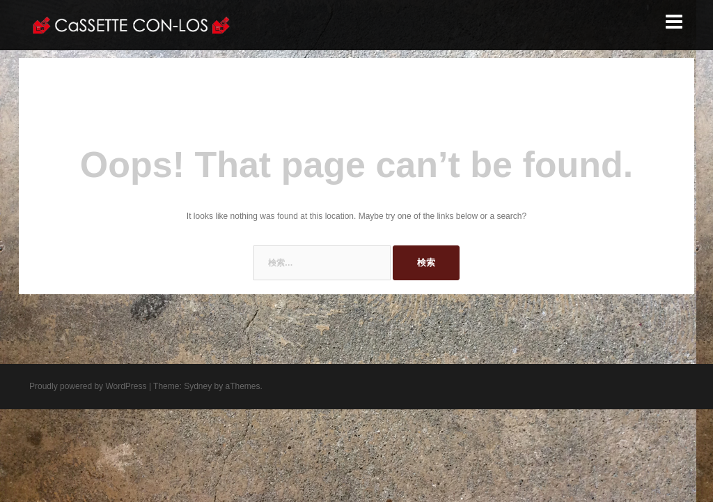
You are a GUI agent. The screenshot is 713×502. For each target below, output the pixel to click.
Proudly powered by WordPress (88, 386)
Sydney (198, 386)
